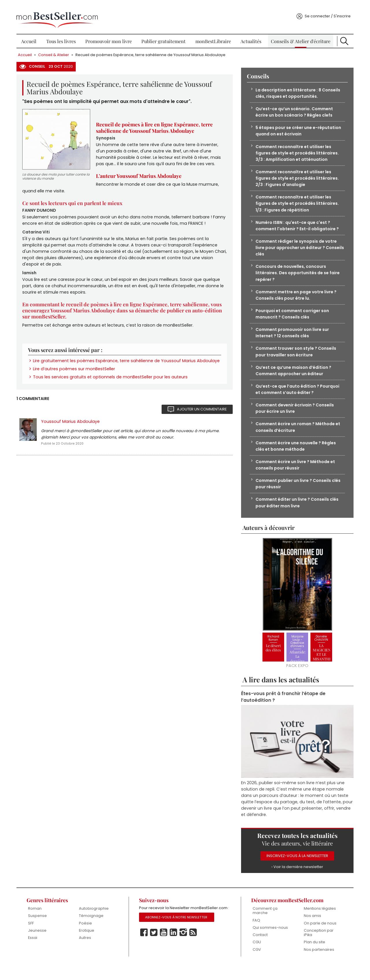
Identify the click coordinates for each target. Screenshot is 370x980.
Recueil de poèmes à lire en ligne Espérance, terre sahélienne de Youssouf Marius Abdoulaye (158, 121)
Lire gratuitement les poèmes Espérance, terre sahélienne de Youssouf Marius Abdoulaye (118, 364)
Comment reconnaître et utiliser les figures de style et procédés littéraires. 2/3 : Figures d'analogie (297, 174)
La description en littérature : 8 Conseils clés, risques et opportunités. (296, 87)
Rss (194, 953)
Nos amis (310, 930)
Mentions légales (317, 922)
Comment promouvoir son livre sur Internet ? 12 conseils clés (293, 340)
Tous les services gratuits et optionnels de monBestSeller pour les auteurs (114, 385)
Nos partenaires (316, 964)
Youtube (164, 953)
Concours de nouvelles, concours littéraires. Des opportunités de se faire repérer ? (292, 278)
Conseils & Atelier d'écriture (299, 35)
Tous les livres (63, 35)
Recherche (341, 34)
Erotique (89, 944)
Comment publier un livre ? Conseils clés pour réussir (294, 495)
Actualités (249, 35)
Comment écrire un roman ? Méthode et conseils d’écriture (296, 437)
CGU (255, 956)
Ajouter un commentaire (200, 417)
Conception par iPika (316, 947)
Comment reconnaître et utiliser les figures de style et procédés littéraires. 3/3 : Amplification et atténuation (297, 148)
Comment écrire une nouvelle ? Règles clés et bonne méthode (297, 456)
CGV (255, 964)
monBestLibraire (213, 35)
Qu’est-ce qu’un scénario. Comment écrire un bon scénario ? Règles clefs (295, 106)
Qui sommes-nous (268, 941)
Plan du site (312, 956)
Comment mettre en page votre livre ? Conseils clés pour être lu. (297, 301)
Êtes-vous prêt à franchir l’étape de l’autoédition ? (282, 710)
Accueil (32, 35)
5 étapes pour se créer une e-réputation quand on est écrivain (291, 125)
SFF (34, 937)
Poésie (88, 937)
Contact (258, 949)
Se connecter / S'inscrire (324, 9)
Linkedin (174, 953)
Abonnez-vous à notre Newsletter (177, 938)
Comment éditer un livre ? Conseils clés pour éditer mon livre (293, 515)
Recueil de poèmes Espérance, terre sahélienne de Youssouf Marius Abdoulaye (154, 48)
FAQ (255, 934)
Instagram (184, 953)
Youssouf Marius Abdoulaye (74, 430)
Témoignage (94, 930)
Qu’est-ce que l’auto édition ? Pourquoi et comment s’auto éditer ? (295, 398)
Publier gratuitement (164, 35)
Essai (36, 952)
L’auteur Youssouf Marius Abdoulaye (143, 171)
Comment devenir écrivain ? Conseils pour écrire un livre (296, 418)
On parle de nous (317, 937)
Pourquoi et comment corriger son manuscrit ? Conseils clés (292, 321)
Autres (88, 952)
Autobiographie (96, 922)
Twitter (154, 953)
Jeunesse (41, 944)
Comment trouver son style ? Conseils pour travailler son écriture (297, 359)
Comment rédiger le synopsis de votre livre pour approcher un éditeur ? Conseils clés (297, 252)
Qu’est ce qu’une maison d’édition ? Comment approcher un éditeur (294, 379)
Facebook (144, 953)
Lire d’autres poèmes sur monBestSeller (78, 376)
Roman (38, 922)
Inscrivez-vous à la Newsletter (295, 869)
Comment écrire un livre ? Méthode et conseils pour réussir (296, 476)
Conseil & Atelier (57, 48)
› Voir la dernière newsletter (295, 880)
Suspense (41, 930)
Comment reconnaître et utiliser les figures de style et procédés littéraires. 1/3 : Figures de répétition (297, 200)
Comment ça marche (263, 925)
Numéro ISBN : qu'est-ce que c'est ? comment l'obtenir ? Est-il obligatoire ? (296, 226)
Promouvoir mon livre (110, 35)
